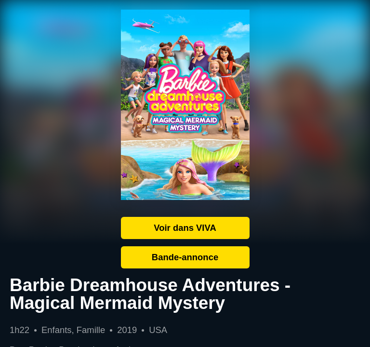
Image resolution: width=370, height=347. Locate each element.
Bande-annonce (185, 257)
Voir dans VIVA (185, 228)
